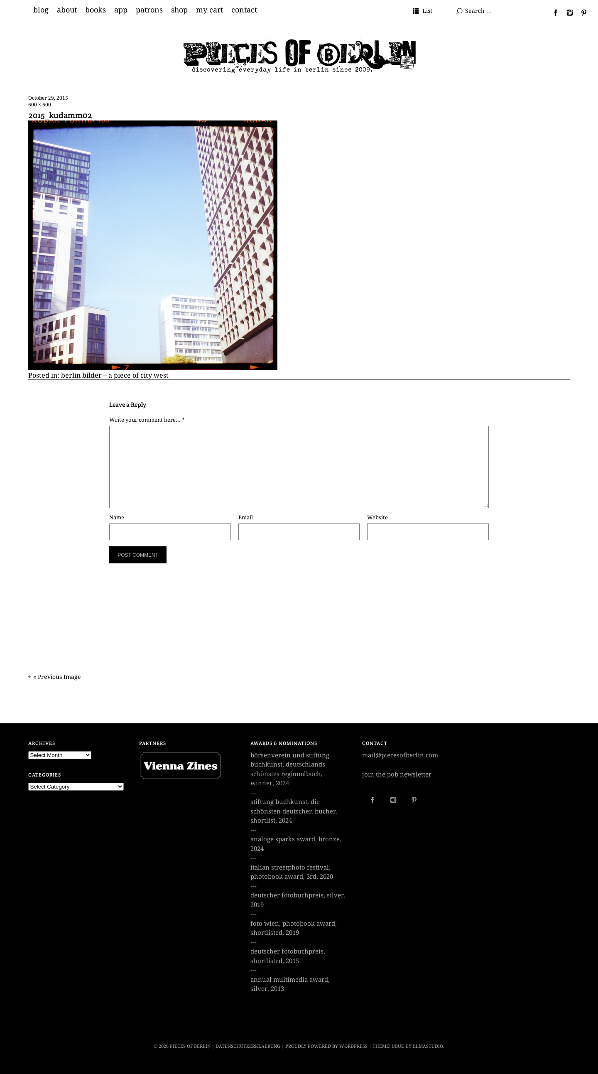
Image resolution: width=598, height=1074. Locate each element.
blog (41, 10)
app (120, 10)
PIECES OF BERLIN (190, 1046)
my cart (209, 10)
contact (244, 10)
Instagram (566, 12)
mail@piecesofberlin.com (400, 755)
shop (179, 10)
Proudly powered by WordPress (326, 1046)
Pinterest (580, 12)
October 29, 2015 (48, 98)
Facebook (552, 12)
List (427, 10)
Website (377, 517)
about (67, 10)
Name (116, 517)
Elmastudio (428, 1046)
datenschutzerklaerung (248, 1046)
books (95, 10)
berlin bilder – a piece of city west (115, 375)
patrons (149, 10)
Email (245, 517)
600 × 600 (39, 105)
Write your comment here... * (147, 420)
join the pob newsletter (396, 774)
